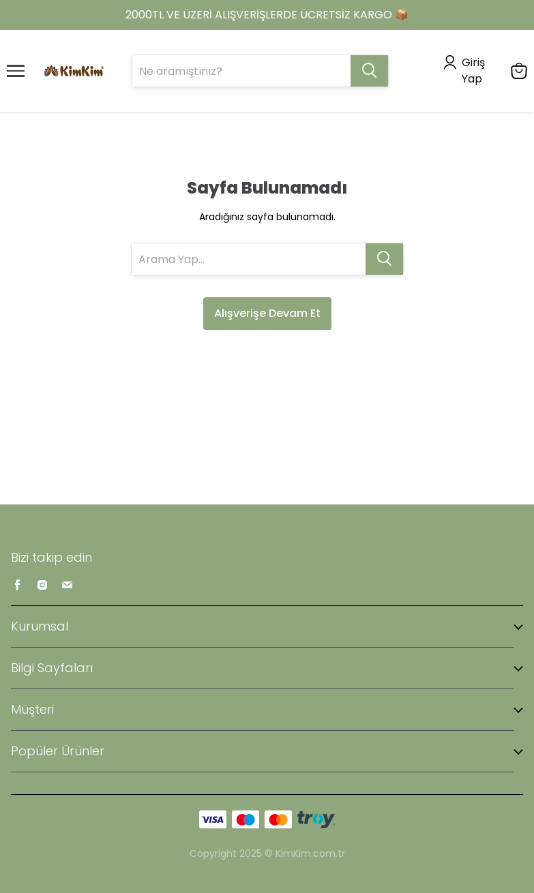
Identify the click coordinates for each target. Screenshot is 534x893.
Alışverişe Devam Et (267, 313)
